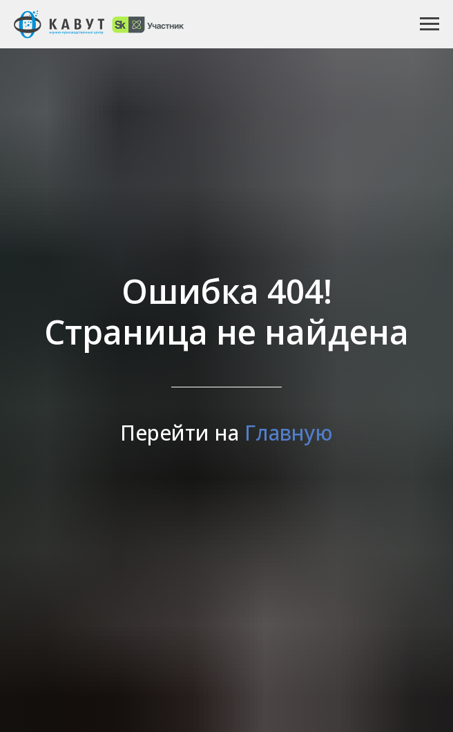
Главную (288, 432)
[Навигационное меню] (429, 24)
